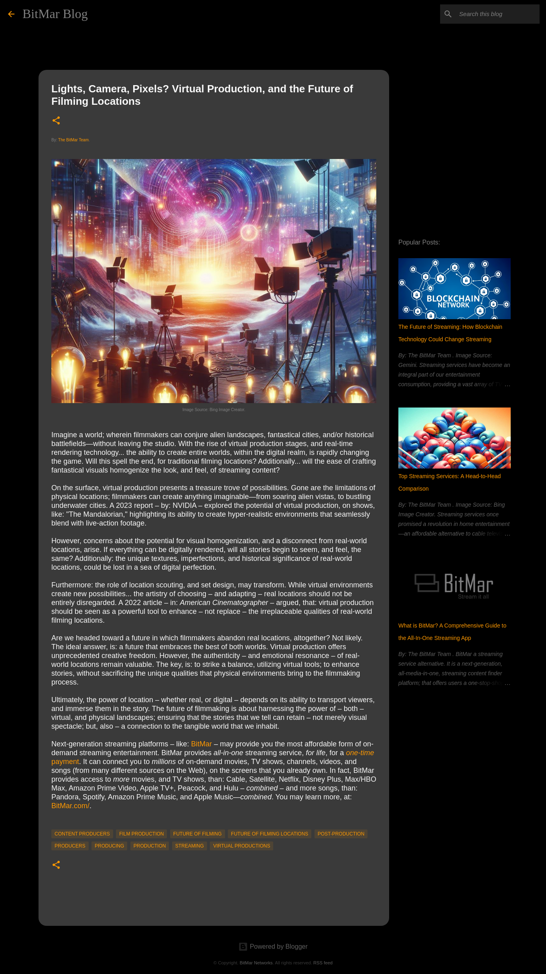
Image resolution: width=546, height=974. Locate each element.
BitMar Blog (55, 13)
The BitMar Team (73, 140)
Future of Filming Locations (269, 834)
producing (109, 846)
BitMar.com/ (70, 806)
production (150, 846)
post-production (341, 834)
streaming (189, 846)
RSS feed (323, 962)
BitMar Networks (256, 962)
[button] (56, 121)
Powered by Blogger (273, 946)
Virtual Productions (241, 846)
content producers (82, 834)
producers (70, 846)
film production (141, 834)
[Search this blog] (497, 14)
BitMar (201, 744)
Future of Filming (197, 834)
